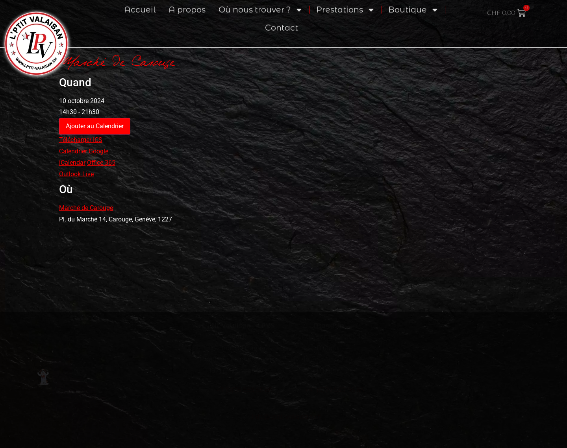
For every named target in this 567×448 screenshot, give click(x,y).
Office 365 (101, 162)
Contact (281, 18)
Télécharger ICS (80, 140)
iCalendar (72, 162)
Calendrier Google (83, 151)
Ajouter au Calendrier (95, 126)
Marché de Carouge (86, 208)
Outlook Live (76, 174)
